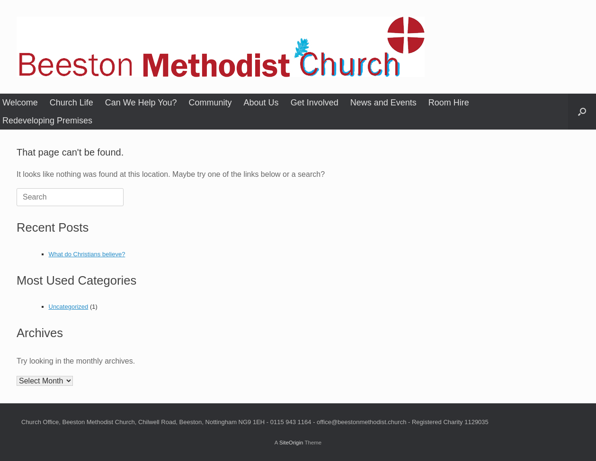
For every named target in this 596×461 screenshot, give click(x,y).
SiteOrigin (291, 442)
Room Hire (448, 102)
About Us (261, 102)
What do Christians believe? (87, 254)
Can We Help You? (141, 102)
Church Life (71, 102)
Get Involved (314, 102)
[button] (582, 112)
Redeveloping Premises (47, 120)
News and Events (383, 102)
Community (210, 102)
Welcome (20, 102)
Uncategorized (69, 306)
